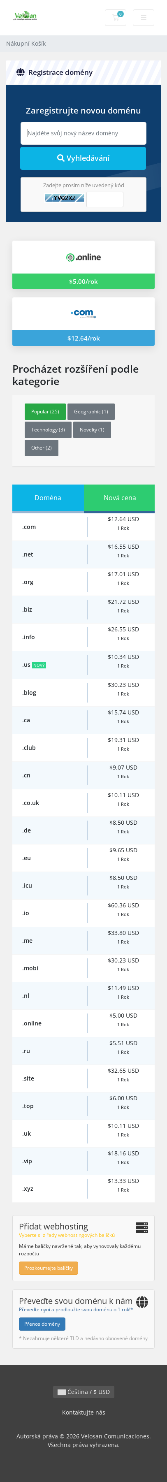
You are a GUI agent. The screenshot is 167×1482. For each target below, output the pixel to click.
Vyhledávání (83, 158)
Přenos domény (42, 1323)
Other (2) (41, 447)
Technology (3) (48, 429)
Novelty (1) (92, 429)
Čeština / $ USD (84, 1392)
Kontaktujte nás (83, 1412)
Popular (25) (45, 411)
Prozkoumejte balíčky (48, 1267)
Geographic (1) (91, 411)
